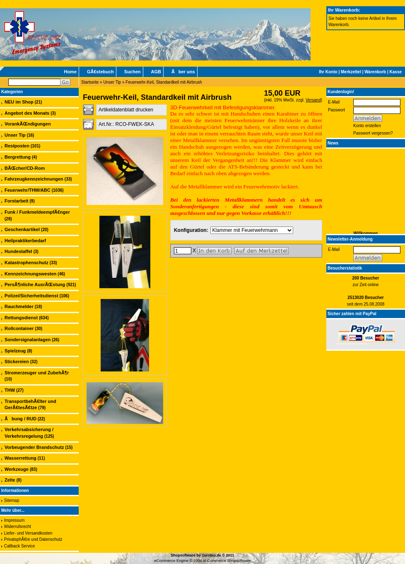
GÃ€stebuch (100, 71)
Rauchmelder (19, 306)
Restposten (17, 145)
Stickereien (17, 361)
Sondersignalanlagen (28, 339)
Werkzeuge (17, 469)
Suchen (132, 71)
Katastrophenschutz (26, 262)
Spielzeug (15, 350)
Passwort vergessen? (373, 133)
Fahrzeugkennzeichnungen (34, 178)
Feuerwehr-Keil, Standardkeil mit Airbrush (163, 82)
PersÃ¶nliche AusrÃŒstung (35, 284)
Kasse (396, 72)
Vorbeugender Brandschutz (34, 447)
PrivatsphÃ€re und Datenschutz (33, 539)
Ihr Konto (328, 72)
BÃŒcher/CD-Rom (25, 168)
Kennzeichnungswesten (30, 273)
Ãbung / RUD (20, 418)
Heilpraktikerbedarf (25, 240)
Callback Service (19, 546)
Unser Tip (112, 82)
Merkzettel (351, 72)
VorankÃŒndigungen (28, 123)
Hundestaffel (18, 251)
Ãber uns (183, 71)
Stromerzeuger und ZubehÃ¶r (37, 372)
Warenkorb (375, 72)
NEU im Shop (19, 101)
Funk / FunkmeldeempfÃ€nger (37, 212)
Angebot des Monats (27, 113)
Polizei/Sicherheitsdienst (31, 295)
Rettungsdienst (21, 317)
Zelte (10, 479)
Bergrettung (18, 156)
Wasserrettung (20, 458)
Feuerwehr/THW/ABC (28, 190)
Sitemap (11, 500)
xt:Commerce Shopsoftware (227, 561)
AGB (156, 71)
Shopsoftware (183, 555)
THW (10, 390)
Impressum (14, 520)
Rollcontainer (19, 328)
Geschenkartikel (22, 229)
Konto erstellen (367, 125)
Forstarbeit (16, 200)
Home (70, 71)
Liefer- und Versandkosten (28, 533)
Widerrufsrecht (17, 526)
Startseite (90, 82)
